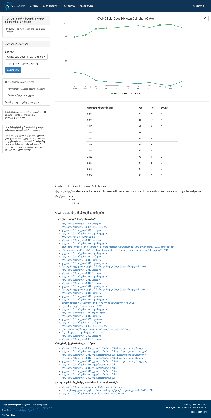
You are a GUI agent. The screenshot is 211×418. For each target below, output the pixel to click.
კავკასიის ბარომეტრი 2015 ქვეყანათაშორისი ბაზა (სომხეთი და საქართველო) (104, 361)
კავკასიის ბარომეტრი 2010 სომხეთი (81, 316)
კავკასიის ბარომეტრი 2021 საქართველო (84, 233)
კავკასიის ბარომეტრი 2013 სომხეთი (81, 270)
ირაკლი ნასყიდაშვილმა (23, 410)
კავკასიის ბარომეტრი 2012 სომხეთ (81, 279)
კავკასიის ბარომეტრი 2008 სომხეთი (81, 335)
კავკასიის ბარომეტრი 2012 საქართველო (84, 286)
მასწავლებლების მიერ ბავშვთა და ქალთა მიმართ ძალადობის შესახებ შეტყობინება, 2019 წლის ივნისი (118, 246)
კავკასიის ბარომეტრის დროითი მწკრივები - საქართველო (93, 387)
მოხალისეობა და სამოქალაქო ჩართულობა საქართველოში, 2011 (98, 302)
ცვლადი (9, 51)
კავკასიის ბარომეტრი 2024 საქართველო (84, 227)
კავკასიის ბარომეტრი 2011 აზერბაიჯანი (83, 296)
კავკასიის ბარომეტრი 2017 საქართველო (84, 253)
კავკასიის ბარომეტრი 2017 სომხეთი (81, 256)
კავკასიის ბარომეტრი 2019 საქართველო (84, 243)
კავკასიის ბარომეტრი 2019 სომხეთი (81, 240)
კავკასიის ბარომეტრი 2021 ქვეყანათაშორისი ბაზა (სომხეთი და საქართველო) (104, 351)
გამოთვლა (13, 69)
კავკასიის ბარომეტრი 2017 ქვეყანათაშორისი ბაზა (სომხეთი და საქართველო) (104, 358)
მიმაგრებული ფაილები (19, 95)
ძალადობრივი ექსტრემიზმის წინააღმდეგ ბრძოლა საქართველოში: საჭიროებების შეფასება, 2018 (115, 250)
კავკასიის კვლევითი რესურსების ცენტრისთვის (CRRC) (28, 407)
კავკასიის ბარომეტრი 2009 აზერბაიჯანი (83, 319)
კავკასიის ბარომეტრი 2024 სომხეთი (81, 223)
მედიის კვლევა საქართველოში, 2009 (82, 332)
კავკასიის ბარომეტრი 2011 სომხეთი (81, 293)
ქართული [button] (199, 5)
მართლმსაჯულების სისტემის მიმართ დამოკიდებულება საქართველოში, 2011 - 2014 (107, 390)
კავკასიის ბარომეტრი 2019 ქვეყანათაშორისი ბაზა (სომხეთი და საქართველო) (104, 354)
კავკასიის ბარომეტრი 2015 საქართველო (84, 263)
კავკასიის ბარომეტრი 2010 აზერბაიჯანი (83, 312)
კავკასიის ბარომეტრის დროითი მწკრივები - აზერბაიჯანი (93, 393)
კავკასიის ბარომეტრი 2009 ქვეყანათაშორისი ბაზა (89, 377)
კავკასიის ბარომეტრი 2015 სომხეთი (81, 260)
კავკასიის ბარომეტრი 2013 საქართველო (84, 276)
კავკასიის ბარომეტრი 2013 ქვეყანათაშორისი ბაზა (89, 364)
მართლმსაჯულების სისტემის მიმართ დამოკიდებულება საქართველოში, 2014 (104, 266)
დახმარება (69, 5)
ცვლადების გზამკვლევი (19, 82)
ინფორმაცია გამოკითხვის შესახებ (25, 88)
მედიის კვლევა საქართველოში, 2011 (82, 306)
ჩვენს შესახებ (87, 5)
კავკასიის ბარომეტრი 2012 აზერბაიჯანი (83, 283)
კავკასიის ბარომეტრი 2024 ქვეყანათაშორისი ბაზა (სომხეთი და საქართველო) (104, 348)
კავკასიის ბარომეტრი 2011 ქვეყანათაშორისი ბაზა (89, 371)
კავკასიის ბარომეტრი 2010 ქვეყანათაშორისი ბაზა (89, 374)
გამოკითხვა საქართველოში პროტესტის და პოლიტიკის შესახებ (96, 329)
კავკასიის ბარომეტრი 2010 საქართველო (84, 309)
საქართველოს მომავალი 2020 (78, 237)
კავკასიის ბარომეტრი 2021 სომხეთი (81, 230)
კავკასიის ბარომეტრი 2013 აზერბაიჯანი (83, 273)
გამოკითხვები (51, 5)
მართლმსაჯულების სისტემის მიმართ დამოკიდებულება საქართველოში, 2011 (104, 289)
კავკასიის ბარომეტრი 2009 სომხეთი (81, 322)
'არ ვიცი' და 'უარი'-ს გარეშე (21, 63)
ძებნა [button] (34, 5)
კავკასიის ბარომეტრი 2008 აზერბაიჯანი (83, 339)
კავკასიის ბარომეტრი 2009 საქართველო (84, 326)
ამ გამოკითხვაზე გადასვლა (22, 102)
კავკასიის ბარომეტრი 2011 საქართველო (84, 299)
